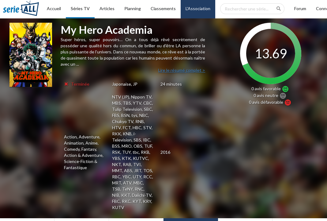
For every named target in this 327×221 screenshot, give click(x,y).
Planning (132, 8)
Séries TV (80, 8)
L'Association (198, 8)
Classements (163, 8)
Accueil (54, 8)
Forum (300, 8)
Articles (107, 8)
